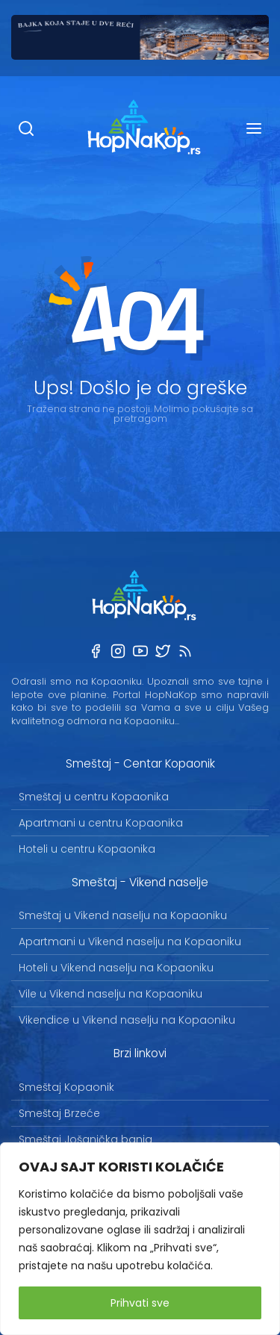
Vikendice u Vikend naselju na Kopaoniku (127, 1019)
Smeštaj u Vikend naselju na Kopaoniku (123, 915)
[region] (140, 1238)
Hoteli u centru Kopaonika (87, 848)
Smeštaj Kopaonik (66, 1087)
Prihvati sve (140, 1302)
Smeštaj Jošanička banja (85, 1139)
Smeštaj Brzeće (59, 1113)
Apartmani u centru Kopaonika (101, 822)
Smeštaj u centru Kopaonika (94, 796)
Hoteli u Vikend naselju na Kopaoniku (116, 967)
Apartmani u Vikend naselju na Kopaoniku (130, 941)
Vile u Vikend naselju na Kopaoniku (110, 993)
